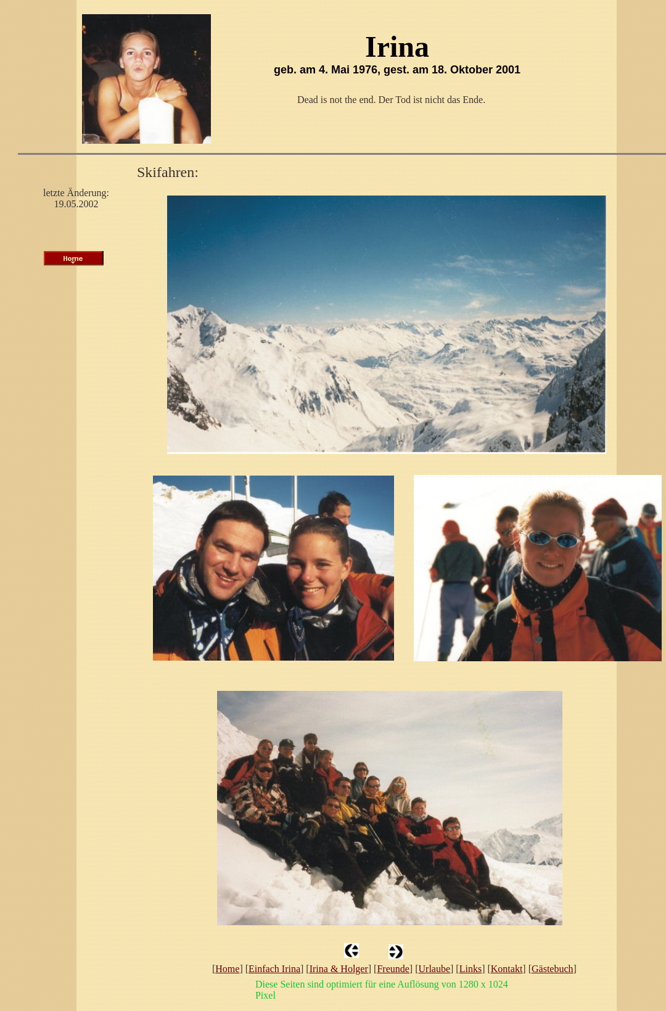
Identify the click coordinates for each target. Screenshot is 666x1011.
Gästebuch (553, 969)
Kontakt (507, 969)
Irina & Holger (339, 969)
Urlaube (435, 969)
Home (227, 969)
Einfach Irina (274, 969)
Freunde (393, 969)
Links (470, 969)
